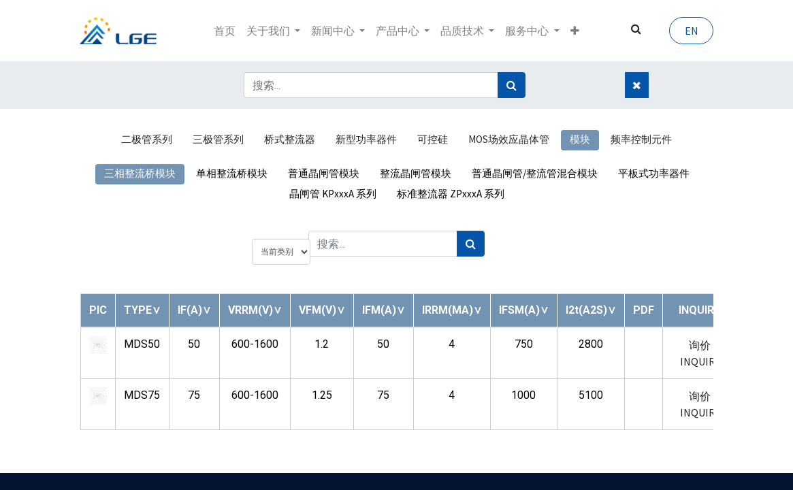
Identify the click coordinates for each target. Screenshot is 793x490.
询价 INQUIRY (700, 353)
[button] (575, 30)
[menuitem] (224, 30)
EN (691, 30)
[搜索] (511, 85)
